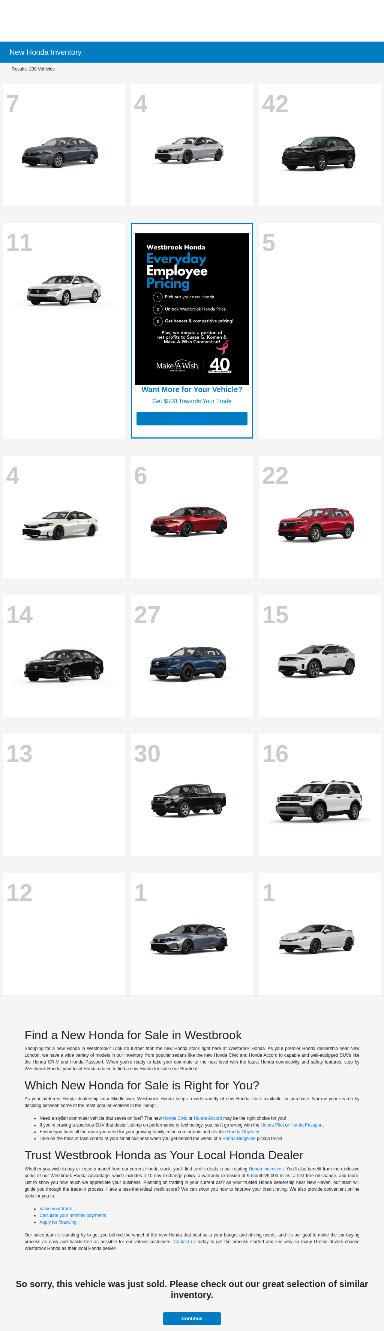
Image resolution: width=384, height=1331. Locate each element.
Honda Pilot (272, 1125)
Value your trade (55, 1208)
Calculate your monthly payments (72, 1215)
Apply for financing (57, 1222)
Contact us (185, 1241)
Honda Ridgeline (239, 1138)
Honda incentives (266, 1169)
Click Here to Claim (191, 418)
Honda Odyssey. (243, 1131)
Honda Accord (208, 1118)
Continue (192, 1318)
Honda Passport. (307, 1125)
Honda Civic (175, 1118)
